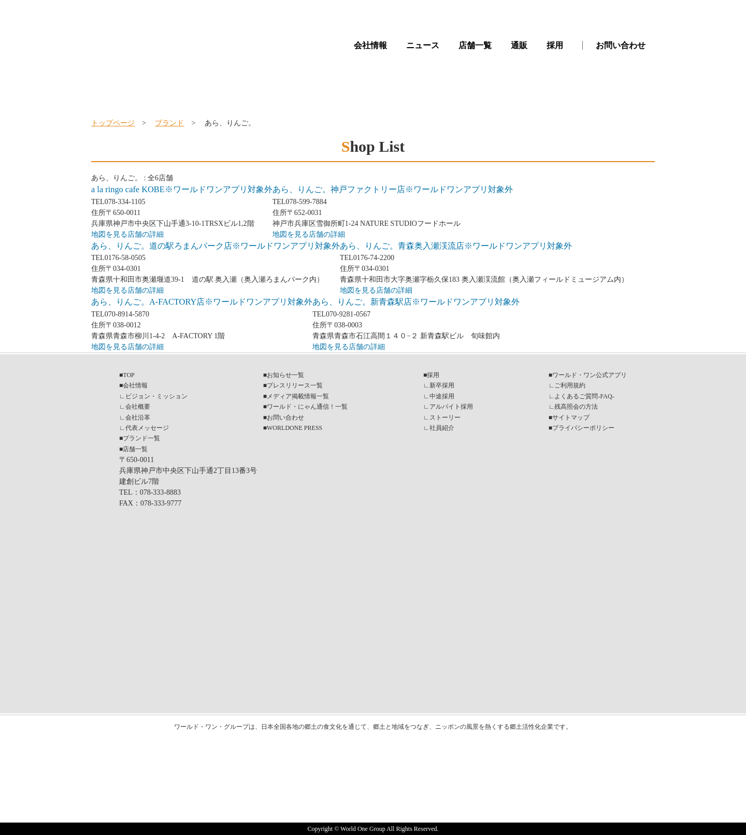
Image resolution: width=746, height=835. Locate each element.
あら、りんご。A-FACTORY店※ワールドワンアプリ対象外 (201, 302)
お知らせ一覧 (285, 375)
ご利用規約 (569, 385)
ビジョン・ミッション (156, 396)
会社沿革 (137, 417)
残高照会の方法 (576, 406)
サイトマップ (571, 417)
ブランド (169, 123)
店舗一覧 (475, 45)
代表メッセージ (147, 427)
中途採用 (441, 396)
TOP (129, 375)
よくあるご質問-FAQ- (584, 396)
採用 (555, 45)
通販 (519, 45)
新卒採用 (441, 385)
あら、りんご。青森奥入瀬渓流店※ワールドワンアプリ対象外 (456, 246)
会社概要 (137, 406)
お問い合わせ (620, 45)
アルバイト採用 (451, 406)
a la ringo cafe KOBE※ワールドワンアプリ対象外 (181, 189)
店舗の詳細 (145, 234)
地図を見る (109, 234)
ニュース (422, 45)
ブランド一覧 (141, 438)
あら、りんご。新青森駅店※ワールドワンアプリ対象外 (416, 302)
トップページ (113, 123)
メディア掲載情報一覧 (298, 396)
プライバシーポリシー (583, 427)
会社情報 (370, 45)
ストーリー (445, 417)
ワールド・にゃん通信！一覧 (307, 406)
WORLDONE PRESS (294, 427)
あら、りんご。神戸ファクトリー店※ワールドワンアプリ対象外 (392, 189)
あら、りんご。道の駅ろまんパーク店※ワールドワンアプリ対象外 (215, 246)
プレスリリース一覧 (295, 385)
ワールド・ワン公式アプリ (589, 375)
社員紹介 (441, 427)
